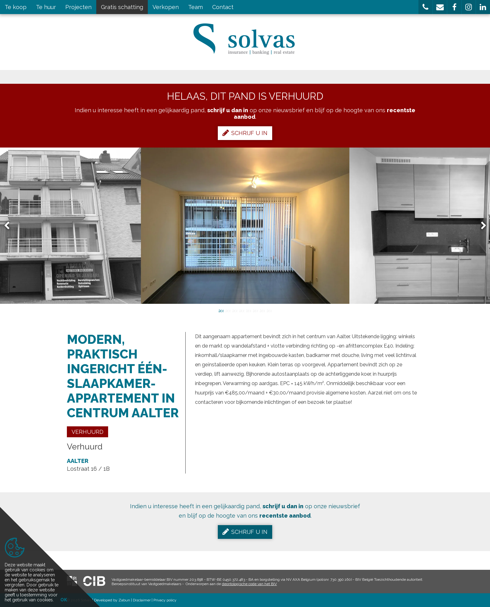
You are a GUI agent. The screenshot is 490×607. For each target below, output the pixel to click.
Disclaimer (142, 600)
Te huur (46, 7)
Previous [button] (9, 225)
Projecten (78, 7)
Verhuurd (87, 432)
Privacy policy (165, 600)
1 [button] (221, 310)
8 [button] (269, 310)
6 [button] (255, 310)
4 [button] (241, 310)
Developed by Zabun (112, 600)
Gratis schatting (122, 7)
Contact (222, 7)
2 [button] (228, 310)
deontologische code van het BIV (249, 584)
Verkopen (165, 7)
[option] (245, 226)
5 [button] (248, 310)
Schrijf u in (245, 133)
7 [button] (262, 310)
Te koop (16, 7)
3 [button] (235, 310)
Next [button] (480, 225)
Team (195, 7)
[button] (425, 7)
